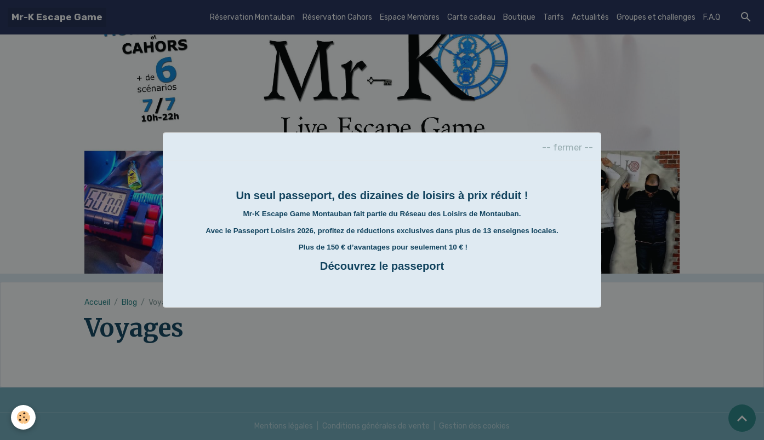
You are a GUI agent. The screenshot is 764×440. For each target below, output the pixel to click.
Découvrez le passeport (382, 266)
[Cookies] (23, 417)
